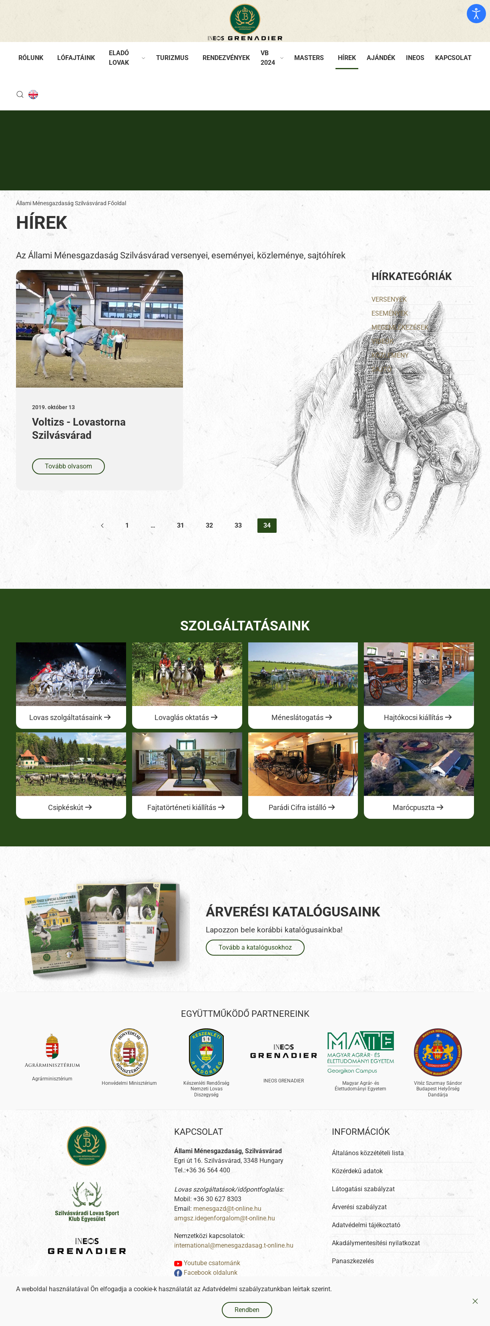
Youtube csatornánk (207, 1274)
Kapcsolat (453, 58)
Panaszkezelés (353, 1272)
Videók (383, 341)
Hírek (347, 58)
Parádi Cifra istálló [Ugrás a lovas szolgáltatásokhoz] (297, 807)
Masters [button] (309, 58)
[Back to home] (245, 22)
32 (209, 525)
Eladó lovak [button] (127, 57)
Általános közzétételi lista (368, 1164)
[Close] (475, 1301)
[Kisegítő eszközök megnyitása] (476, 13)
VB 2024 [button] (272, 57)
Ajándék (381, 58)
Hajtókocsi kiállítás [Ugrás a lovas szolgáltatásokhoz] (413, 717)
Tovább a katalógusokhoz (255, 947)
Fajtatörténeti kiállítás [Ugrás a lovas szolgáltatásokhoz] (181, 807)
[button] (20, 94)
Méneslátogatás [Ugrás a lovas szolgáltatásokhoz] (297, 717)
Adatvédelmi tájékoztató (366, 1236)
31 (180, 525)
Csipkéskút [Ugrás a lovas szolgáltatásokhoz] (65, 807)
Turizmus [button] (172, 58)
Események (390, 313)
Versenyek (389, 299)
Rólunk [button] (30, 58)
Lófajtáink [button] (76, 58)
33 (238, 525)
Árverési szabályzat (359, 1218)
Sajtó (382, 369)
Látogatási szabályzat (363, 1200)
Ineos (415, 58)
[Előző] (102, 525)
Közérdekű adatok (357, 1182)
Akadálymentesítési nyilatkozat (376, 1254)
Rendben (247, 1310)
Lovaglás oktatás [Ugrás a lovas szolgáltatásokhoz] (182, 717)
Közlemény (390, 355)
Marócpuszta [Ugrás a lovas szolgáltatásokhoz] (414, 807)
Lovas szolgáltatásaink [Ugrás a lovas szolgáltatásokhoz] (65, 717)
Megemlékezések (400, 327)
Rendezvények (226, 58)
